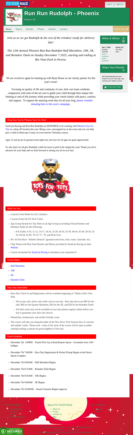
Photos (40, 29)
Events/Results (17, 409)
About (8, 29)
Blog (54, 417)
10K (13, 270)
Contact (63, 29)
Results (29, 29)
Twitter (97, 412)
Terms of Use (59, 430)
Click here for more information (80, 432)
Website (14, 247)
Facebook (99, 409)
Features (14, 412)
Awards (52, 29)
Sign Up (119, 4)
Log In (109, 4)
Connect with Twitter (112, 87)
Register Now (121, 29)
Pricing (13, 414)
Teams (18, 29)
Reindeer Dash (17, 279)
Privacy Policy (73, 430)
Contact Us (57, 414)
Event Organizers (18, 417)
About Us (56, 409)
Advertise (56, 419)
